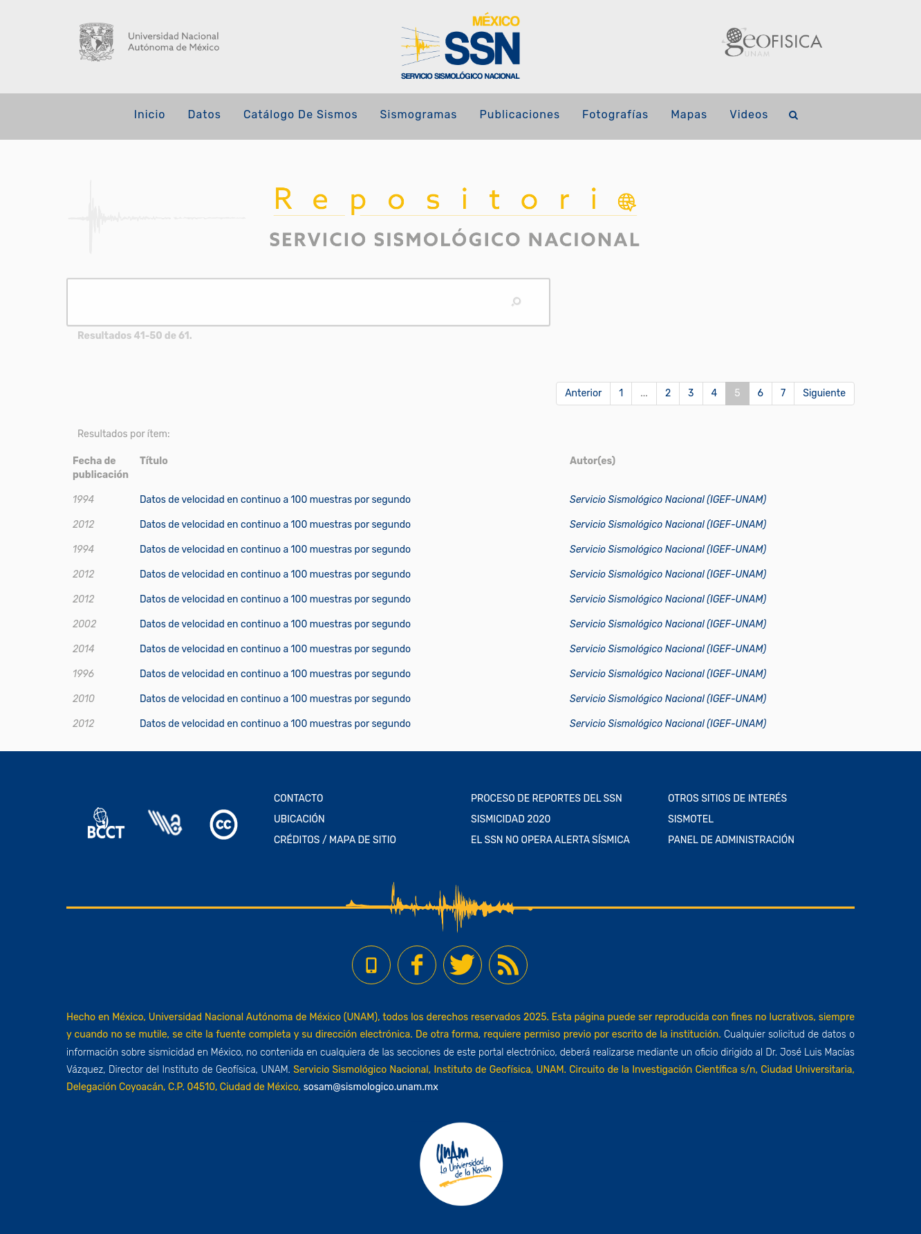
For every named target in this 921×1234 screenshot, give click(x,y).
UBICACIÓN (299, 819)
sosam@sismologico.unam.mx (371, 1087)
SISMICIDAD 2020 (510, 819)
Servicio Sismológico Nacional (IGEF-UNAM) (668, 500)
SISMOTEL (691, 819)
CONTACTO (299, 798)
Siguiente (824, 393)
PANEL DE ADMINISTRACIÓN (731, 840)
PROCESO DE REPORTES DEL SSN (546, 798)
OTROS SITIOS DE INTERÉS (727, 798)
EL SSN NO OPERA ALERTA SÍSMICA (550, 840)
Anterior (583, 393)
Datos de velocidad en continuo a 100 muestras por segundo (275, 500)
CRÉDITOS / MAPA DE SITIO (335, 840)
